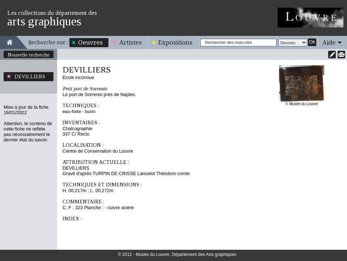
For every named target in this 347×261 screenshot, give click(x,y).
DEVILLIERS (29, 76)
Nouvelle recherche (29, 55)
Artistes (130, 42)
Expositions (175, 42)
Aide (328, 42)
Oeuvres (90, 42)
